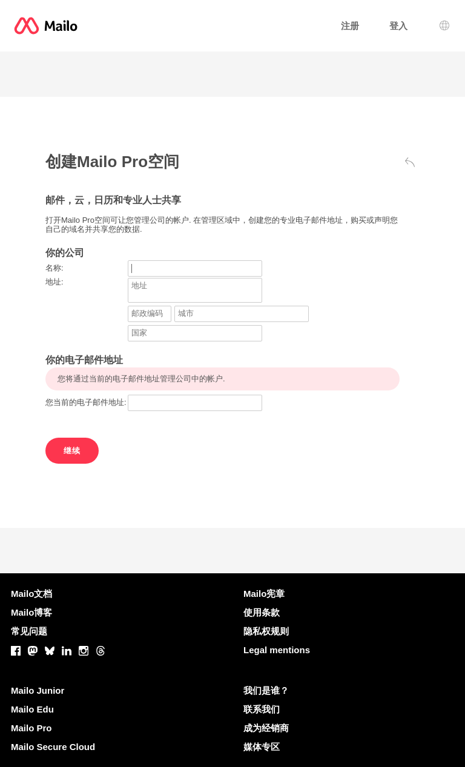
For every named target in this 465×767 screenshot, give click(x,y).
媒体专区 (261, 747)
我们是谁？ (266, 690)
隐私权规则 (266, 631)
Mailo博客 (31, 612)
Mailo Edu (32, 709)
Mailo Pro (31, 728)
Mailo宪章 (264, 593)
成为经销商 (266, 728)
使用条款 (261, 612)
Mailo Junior (37, 690)
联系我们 (261, 709)
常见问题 (29, 631)
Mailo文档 (31, 593)
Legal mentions (276, 650)
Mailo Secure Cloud (53, 747)
